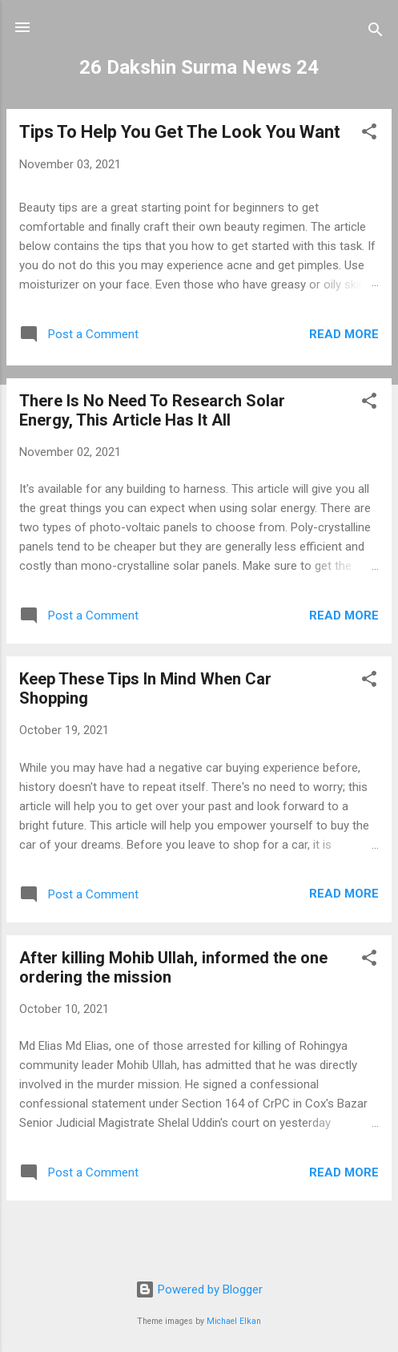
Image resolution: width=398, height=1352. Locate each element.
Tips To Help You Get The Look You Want (179, 132)
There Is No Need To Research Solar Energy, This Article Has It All (152, 410)
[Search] (375, 32)
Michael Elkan (234, 1321)
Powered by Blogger (199, 1289)
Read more (344, 334)
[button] (369, 134)
